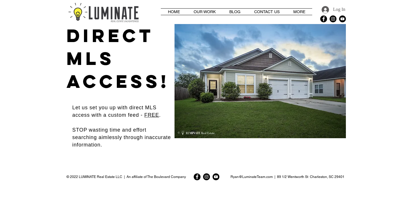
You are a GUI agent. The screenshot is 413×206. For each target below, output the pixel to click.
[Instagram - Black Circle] (333, 18)
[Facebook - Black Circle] (323, 18)
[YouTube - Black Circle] (342, 18)
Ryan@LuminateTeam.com (251, 177)
